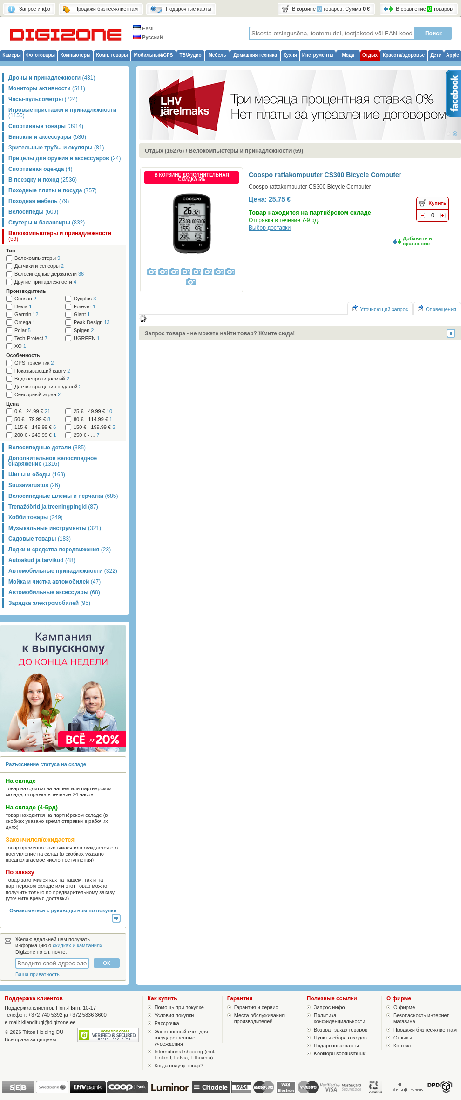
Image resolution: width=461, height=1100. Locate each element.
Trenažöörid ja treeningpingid (53, 506)
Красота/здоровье (404, 55)
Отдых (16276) (164, 151)
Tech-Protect (30, 338)
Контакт (402, 1045)
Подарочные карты (336, 1045)
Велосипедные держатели (49, 274)
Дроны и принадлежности (51, 78)
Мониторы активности (46, 88)
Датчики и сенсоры (39, 266)
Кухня (290, 55)
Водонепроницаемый (41, 378)
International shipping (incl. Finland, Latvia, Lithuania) (185, 1054)
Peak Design (92, 322)
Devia (23, 306)
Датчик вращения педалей (48, 386)
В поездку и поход (42, 180)
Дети (435, 55)
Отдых (370, 55)
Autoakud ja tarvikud (41, 560)
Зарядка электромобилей (49, 603)
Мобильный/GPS (153, 55)
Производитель (26, 291)
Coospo (25, 298)
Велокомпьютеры (37, 258)
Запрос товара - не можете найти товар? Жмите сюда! (220, 333)
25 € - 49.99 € (93, 411)
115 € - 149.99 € (35, 427)
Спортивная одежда (40, 169)
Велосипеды (33, 212)
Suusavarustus (34, 485)
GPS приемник (34, 363)
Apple (452, 55)
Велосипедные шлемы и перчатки (63, 496)
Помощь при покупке (179, 1007)
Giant (82, 314)
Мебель (217, 55)
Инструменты (318, 55)
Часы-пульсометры (43, 99)
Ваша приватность (37, 974)
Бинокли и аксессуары (47, 137)
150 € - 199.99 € (94, 427)
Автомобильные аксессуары (54, 592)
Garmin (26, 314)
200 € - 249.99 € (35, 435)
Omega (24, 322)
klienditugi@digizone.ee (48, 1022)
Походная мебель (38, 201)
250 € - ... (87, 435)
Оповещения (437, 308)
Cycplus (85, 298)
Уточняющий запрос (380, 308)
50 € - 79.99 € (32, 419)
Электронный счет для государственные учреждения (181, 1037)
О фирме (404, 1007)
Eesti (143, 28)
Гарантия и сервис (256, 1007)
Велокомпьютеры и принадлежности (59, 236)
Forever (84, 306)
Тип (10, 250)
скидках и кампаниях (77, 945)
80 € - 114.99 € (93, 419)
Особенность (23, 355)
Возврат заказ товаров (341, 1029)
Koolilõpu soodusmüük (340, 1053)
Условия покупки (174, 1015)
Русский (148, 37)
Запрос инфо (329, 1007)
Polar (22, 330)
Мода (348, 55)
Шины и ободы (36, 474)
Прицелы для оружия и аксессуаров (64, 158)
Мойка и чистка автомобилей (54, 581)
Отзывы (402, 1037)
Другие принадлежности (45, 282)
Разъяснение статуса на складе (46, 764)
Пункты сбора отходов (340, 1037)
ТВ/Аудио (190, 55)
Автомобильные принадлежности (62, 571)
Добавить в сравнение (417, 241)
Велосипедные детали (47, 447)
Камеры (11, 55)
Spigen (84, 330)
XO (20, 346)
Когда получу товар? (179, 1065)
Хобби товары (35, 517)
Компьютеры (75, 55)
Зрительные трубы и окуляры (56, 147)
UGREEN (87, 338)
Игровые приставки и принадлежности (62, 112)
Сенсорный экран (37, 394)
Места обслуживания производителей (259, 1018)
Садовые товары (39, 539)
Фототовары (40, 55)
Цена (12, 404)
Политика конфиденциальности (340, 1018)
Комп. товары (112, 55)
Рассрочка (167, 1023)
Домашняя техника (255, 55)
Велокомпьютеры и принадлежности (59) (246, 151)
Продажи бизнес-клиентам (425, 1029)
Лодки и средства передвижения (59, 549)
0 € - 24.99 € (32, 411)
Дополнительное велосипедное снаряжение (52, 461)
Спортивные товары (45, 126)
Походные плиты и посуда (52, 190)
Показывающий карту (42, 370)
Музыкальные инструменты (54, 528)
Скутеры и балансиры (46, 222)
